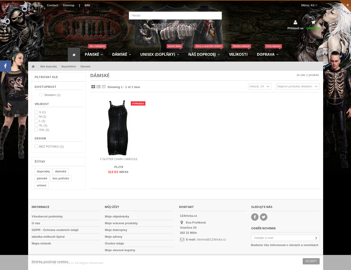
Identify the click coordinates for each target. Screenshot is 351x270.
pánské (42, 178)
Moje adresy (113, 236)
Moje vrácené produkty (121, 223)
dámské (60, 171)
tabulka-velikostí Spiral (48, 236)
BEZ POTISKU (51, 146)
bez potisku (60, 178)
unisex (41, 185)
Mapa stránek (41, 243)
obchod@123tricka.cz (211, 239)
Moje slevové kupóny (120, 250)
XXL (44, 130)
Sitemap (69, 5)
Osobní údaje (114, 243)
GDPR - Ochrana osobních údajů (55, 230)
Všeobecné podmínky (47, 216)
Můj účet (112, 207)
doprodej (43, 171)
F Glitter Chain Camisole (119, 159)
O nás (38, 5)
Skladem (52, 95)
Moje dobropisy (116, 230)
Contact (52, 5)
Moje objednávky (117, 216)
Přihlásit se (295, 28)
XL (43, 125)
